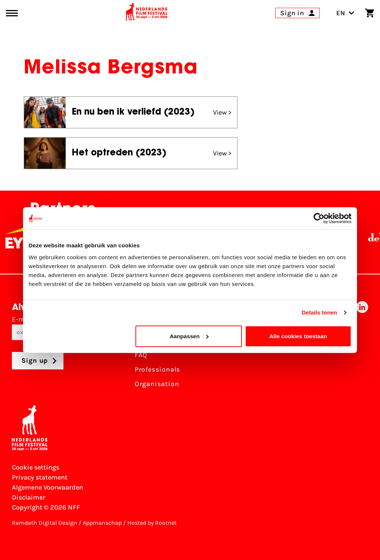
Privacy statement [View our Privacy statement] (40, 477)
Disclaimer (28, 497)
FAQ (141, 355)
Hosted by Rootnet (152, 522)
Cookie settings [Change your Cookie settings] (35, 467)
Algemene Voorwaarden (47, 487)
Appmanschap (102, 522)
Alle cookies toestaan (298, 336)
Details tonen (319, 312)
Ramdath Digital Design (44, 522)
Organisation (157, 384)
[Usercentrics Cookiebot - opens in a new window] (318, 218)
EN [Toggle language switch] (345, 13)
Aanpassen (189, 336)
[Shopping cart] (369, 13)
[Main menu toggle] (12, 13)
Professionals (157, 369)
